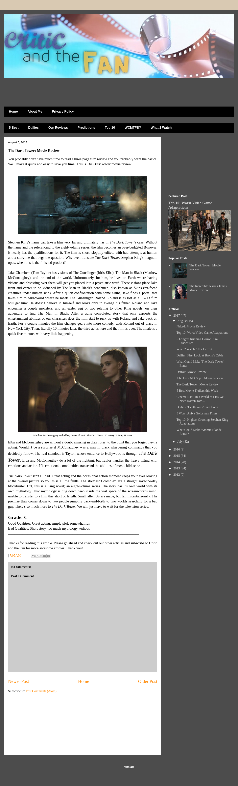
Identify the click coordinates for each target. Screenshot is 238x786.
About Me (34, 111)
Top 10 (110, 127)
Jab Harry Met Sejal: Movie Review (199, 378)
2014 (177, 462)
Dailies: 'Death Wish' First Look (197, 407)
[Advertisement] (102, 90)
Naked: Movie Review (191, 326)
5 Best (14, 127)
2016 (177, 449)
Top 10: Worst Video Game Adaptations (202, 332)
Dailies (33, 127)
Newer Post (18, 681)
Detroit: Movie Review (191, 372)
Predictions (86, 127)
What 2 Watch (161, 127)
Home (13, 111)
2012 (177, 474)
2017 (177, 315)
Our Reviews (58, 127)
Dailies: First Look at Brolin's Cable (199, 355)
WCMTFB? (133, 127)
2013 (177, 468)
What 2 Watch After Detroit (194, 349)
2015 (177, 455)
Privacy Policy (63, 111)
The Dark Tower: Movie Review (197, 384)
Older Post (147, 681)
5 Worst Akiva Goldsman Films (196, 413)
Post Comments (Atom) (41, 691)
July (180, 441)
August (182, 321)
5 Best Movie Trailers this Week (197, 390)
